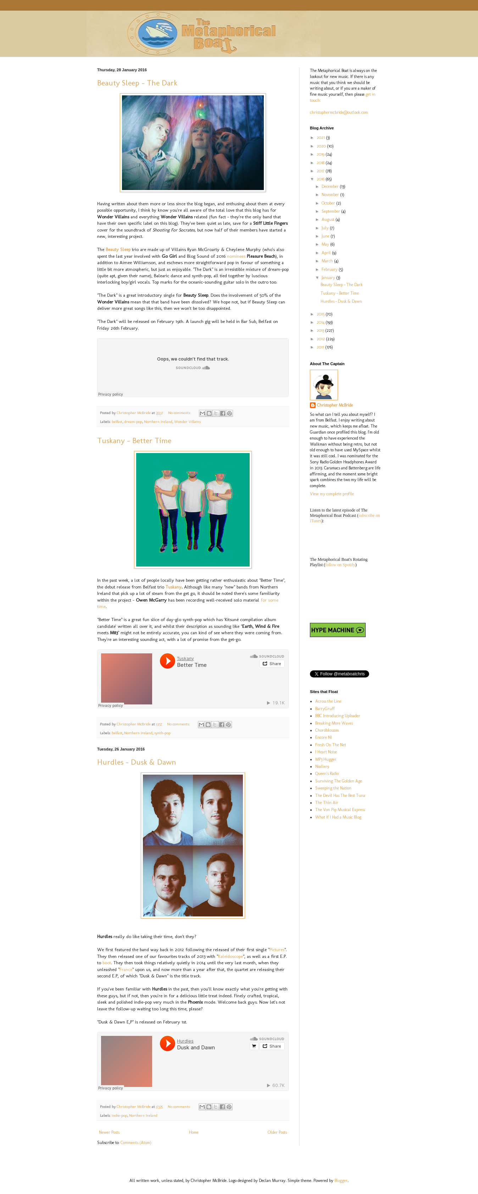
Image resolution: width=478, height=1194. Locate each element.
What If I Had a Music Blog (338, 817)
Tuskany (174, 587)
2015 (321, 314)
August (328, 219)
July (326, 227)
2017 (321, 170)
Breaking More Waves (334, 723)
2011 (321, 347)
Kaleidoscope (230, 956)
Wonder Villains (187, 421)
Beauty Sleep (118, 249)
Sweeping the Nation (333, 788)
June (326, 236)
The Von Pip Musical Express (340, 809)
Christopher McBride (335, 405)
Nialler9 (322, 766)
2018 (321, 162)
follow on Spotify (340, 564)
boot (106, 962)
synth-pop (162, 733)
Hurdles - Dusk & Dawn (136, 762)
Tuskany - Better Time (134, 440)
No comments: (180, 413)
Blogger (341, 1180)
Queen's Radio (327, 773)
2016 (321, 179)
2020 (322, 146)
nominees (237, 256)
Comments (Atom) (136, 1142)
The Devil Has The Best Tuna (340, 795)
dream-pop (133, 421)
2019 (321, 154)
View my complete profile (332, 493)
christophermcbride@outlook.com (339, 112)
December (331, 186)
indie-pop (119, 1115)
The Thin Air (326, 802)
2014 (321, 322)
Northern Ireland (158, 421)
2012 (321, 338)
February (330, 269)
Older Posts (277, 1132)
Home (194, 1132)
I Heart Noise (326, 751)
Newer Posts (109, 1132)
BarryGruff (325, 708)
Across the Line (328, 701)
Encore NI (323, 737)
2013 (321, 330)
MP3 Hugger (326, 759)
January (329, 277)
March (328, 260)
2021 (321, 137)
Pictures (276, 949)
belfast (117, 421)
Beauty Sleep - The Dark (137, 83)
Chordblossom (327, 730)
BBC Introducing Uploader (337, 715)
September (331, 211)
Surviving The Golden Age (338, 781)
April (327, 252)
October (329, 203)
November (331, 194)
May (326, 244)
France (125, 969)
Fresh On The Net (330, 744)
